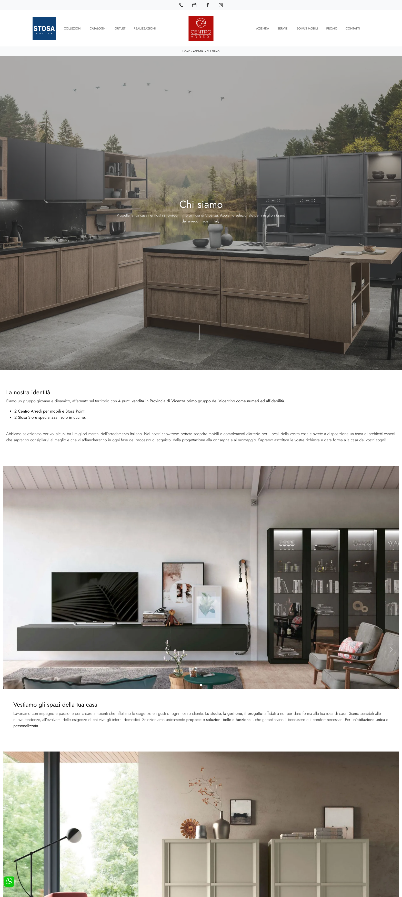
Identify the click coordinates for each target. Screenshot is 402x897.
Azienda (262, 28)
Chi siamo (213, 51)
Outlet (120, 28)
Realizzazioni (145, 28)
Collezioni (73, 28)
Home (186, 51)
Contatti (353, 28)
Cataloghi (98, 28)
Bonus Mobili (307, 28)
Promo (331, 28)
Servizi (282, 28)
